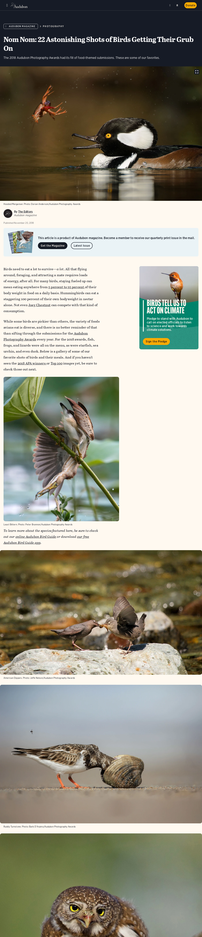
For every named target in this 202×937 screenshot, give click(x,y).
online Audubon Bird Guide (36, 536)
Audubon (19, 5)
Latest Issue (82, 245)
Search (178, 4)
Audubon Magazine (22, 26)
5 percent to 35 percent (66, 287)
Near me (170, 5)
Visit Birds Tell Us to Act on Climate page (168, 307)
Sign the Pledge (156, 341)
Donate (190, 5)
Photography (53, 26)
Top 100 (56, 363)
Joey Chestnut (39, 305)
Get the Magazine (53, 245)
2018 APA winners (32, 363)
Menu (7, 5)
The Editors (25, 211)
